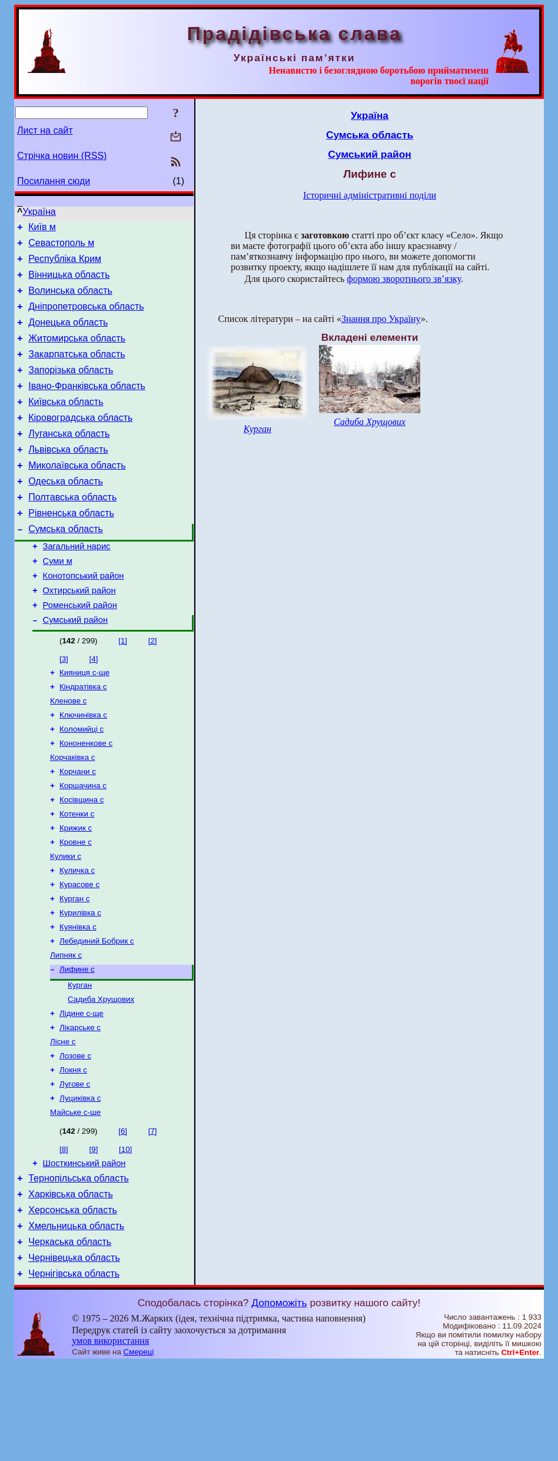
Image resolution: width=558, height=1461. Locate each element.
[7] (152, 1214)
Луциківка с (80, 1180)
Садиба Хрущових (101, 1073)
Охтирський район (79, 632)
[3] (63, 704)
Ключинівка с (83, 765)
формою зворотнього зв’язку (404, 279)
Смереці (139, 1449)
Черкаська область (69, 1336)
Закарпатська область (76, 370)
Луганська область (68, 458)
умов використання (110, 1438)
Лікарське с (80, 1104)
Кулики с (65, 918)
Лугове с (74, 1165)
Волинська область (70, 299)
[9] (93, 1232)
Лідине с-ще (81, 1088)
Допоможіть (279, 1400)
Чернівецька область (74, 1354)
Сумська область (65, 564)
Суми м (57, 600)
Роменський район (80, 649)
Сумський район (75, 665)
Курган (80, 1058)
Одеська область (65, 511)
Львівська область (68, 476)
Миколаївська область (76, 494)
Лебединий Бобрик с (96, 1010)
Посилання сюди (53, 181)
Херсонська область (72, 1301)
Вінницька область (68, 282)
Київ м (42, 229)
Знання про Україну (381, 319)
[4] (93, 704)
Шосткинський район (84, 1248)
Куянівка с (78, 995)
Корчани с (77, 826)
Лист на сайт (45, 130)
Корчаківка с (72, 811)
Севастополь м (61, 246)
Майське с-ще (75, 1195)
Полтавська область (72, 529)
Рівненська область (71, 547)
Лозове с (75, 1134)
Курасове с (79, 949)
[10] (125, 1232)
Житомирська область (76, 352)
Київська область (65, 423)
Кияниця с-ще (84, 719)
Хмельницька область (76, 1318)
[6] (122, 1214)
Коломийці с (81, 780)
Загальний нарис (77, 583)
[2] (152, 686)
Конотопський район (83, 616)
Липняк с (66, 1025)
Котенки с (76, 872)
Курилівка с (80, 979)
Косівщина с (81, 857)
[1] (122, 686)
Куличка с (77, 933)
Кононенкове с (85, 796)
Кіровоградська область (80, 441)
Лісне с (63, 1119)
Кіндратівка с (83, 734)
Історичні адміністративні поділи (369, 195)
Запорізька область (70, 388)
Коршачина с (83, 842)
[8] (63, 1232)
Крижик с (75, 888)
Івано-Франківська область (86, 405)
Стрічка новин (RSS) (62, 156)
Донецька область (68, 335)
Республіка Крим (64, 264)
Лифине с (77, 1041)
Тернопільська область (78, 1265)
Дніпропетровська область (86, 317)
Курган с (74, 964)
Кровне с (75, 903)
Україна (38, 212)
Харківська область (70, 1283)
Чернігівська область (73, 1371)
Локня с (73, 1149)
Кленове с (68, 750)
